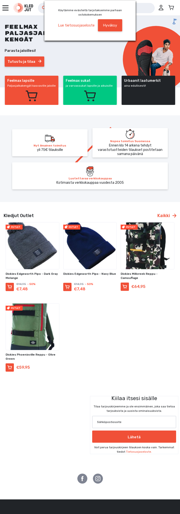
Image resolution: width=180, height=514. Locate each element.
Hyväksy (110, 25)
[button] (161, 8)
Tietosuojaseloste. (139, 451)
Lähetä (134, 437)
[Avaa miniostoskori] (171, 8)
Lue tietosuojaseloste (76, 25)
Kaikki (166, 215)
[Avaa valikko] (5, 8)
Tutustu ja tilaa (24, 61)
